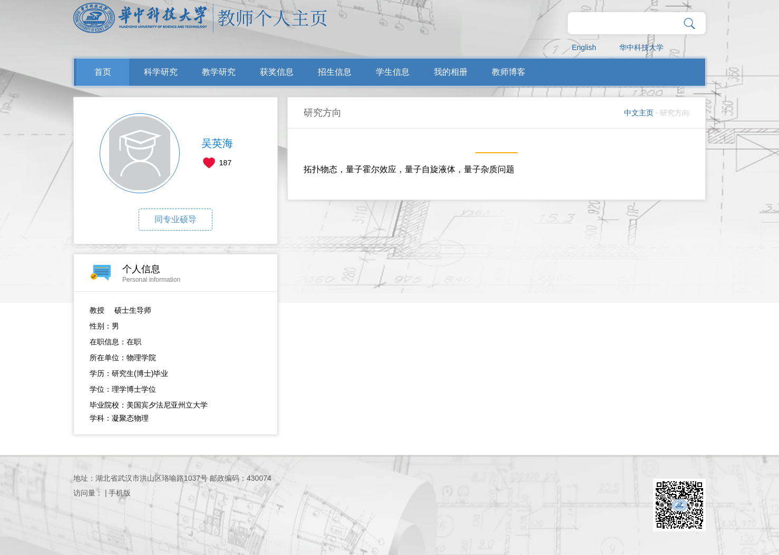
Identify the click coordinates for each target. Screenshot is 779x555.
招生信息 (335, 71)
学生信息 (393, 71)
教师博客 (508, 71)
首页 (102, 71)
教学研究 (219, 71)
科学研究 (161, 71)
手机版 (120, 493)
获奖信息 (277, 71)
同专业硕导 (175, 219)
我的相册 (451, 71)
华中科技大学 (641, 47)
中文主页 (639, 112)
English (584, 47)
